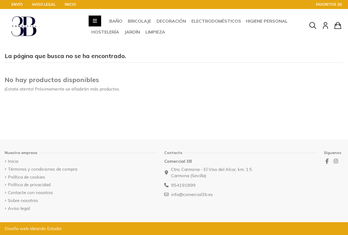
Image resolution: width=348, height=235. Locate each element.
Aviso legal (44, 4)
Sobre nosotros (23, 200)
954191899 (183, 185)
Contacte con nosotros (30, 192)
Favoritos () (326, 4)
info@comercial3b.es (192, 194)
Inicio (70, 4)
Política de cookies (26, 177)
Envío (17, 4)
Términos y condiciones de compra (42, 169)
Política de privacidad (29, 184)
